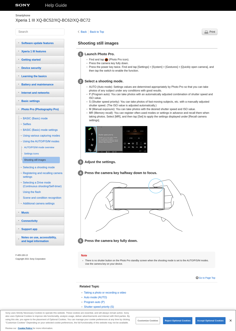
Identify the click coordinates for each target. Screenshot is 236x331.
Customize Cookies (148, 322)
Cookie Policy (25, 329)
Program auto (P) (94, 302)
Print (212, 31)
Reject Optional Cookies (178, 322)
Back (84, 31)
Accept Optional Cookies (210, 322)
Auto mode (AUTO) (95, 297)
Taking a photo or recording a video (105, 292)
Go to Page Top (207, 277)
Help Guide (56, 5)
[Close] (230, 322)
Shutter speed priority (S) (99, 306)
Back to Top (97, 31)
